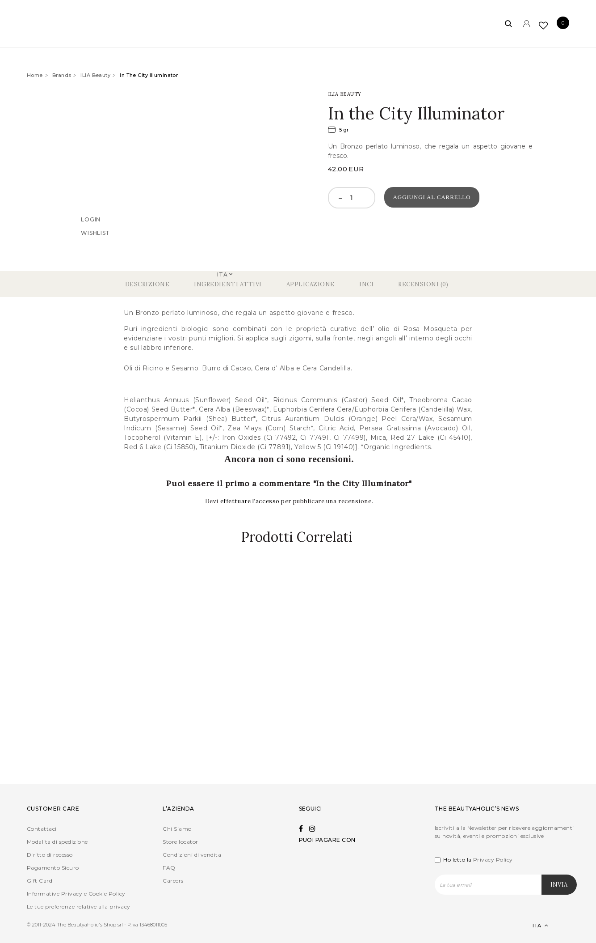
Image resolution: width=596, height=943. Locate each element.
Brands (61, 75)
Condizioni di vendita (192, 854)
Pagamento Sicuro (53, 867)
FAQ (169, 867)
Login (91, 219)
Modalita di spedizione (57, 841)
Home (35, 75)
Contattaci (42, 828)
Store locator (180, 841)
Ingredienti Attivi (227, 284)
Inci (366, 284)
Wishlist (95, 232)
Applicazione (310, 284)
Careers (173, 880)
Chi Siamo (177, 828)
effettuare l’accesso (250, 501)
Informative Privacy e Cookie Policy (76, 893)
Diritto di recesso (50, 854)
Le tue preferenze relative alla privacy (78, 906)
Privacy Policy (493, 859)
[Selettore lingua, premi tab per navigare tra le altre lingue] (533, 925)
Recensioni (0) (423, 284)
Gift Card (39, 880)
